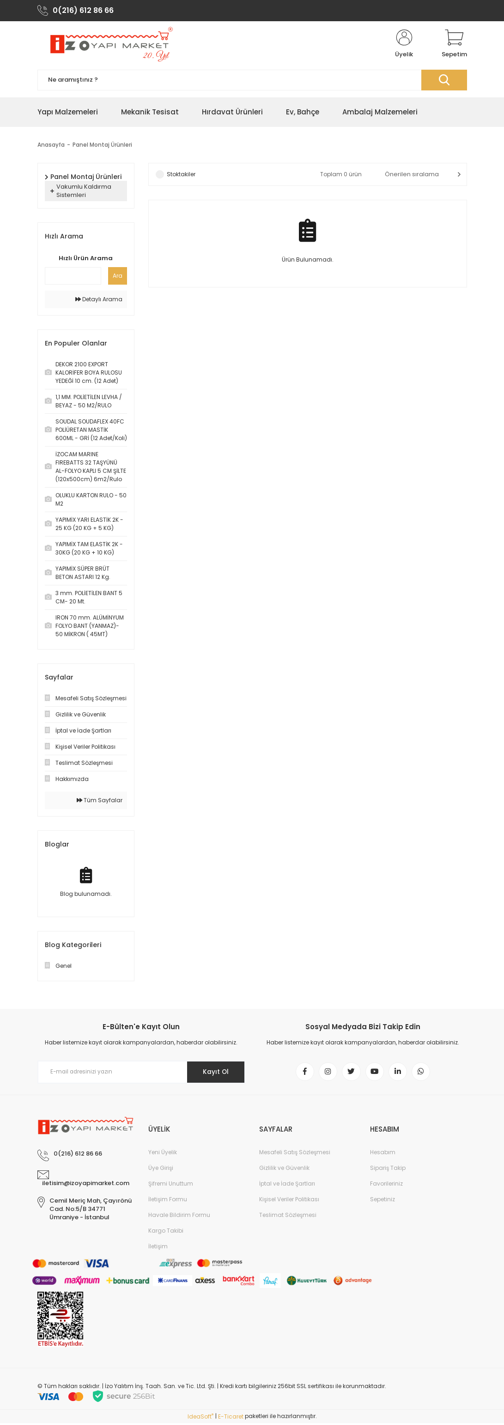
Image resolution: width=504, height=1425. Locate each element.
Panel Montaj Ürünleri (102, 145)
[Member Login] (404, 45)
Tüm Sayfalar (99, 801)
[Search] (252, 81)
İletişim (158, 1248)
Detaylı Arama (98, 300)
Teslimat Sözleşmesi (287, 1217)
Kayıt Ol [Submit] (214, 1073)
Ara (117, 276)
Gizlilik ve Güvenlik (284, 1170)
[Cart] (454, 45)
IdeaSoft (200, 1418)
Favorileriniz (386, 1185)
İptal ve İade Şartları (287, 1185)
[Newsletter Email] (141, 1073)
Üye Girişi (160, 1170)
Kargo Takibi (165, 1232)
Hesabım (382, 1154)
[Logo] (110, 45)
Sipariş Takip (388, 1170)
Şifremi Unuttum (170, 1185)
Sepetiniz (382, 1201)
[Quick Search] (73, 277)
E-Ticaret (230, 1418)
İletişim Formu (167, 1201)
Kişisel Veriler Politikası (289, 1201)
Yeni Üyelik (162, 1154)
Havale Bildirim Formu (179, 1217)
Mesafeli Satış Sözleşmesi (294, 1154)
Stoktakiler (181, 175)
